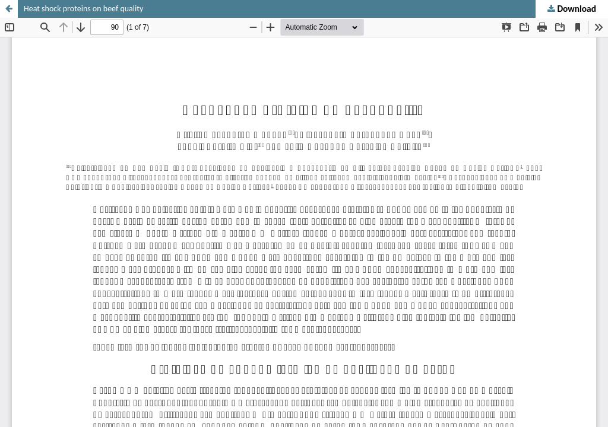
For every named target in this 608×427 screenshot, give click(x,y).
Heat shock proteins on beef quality (83, 9)
